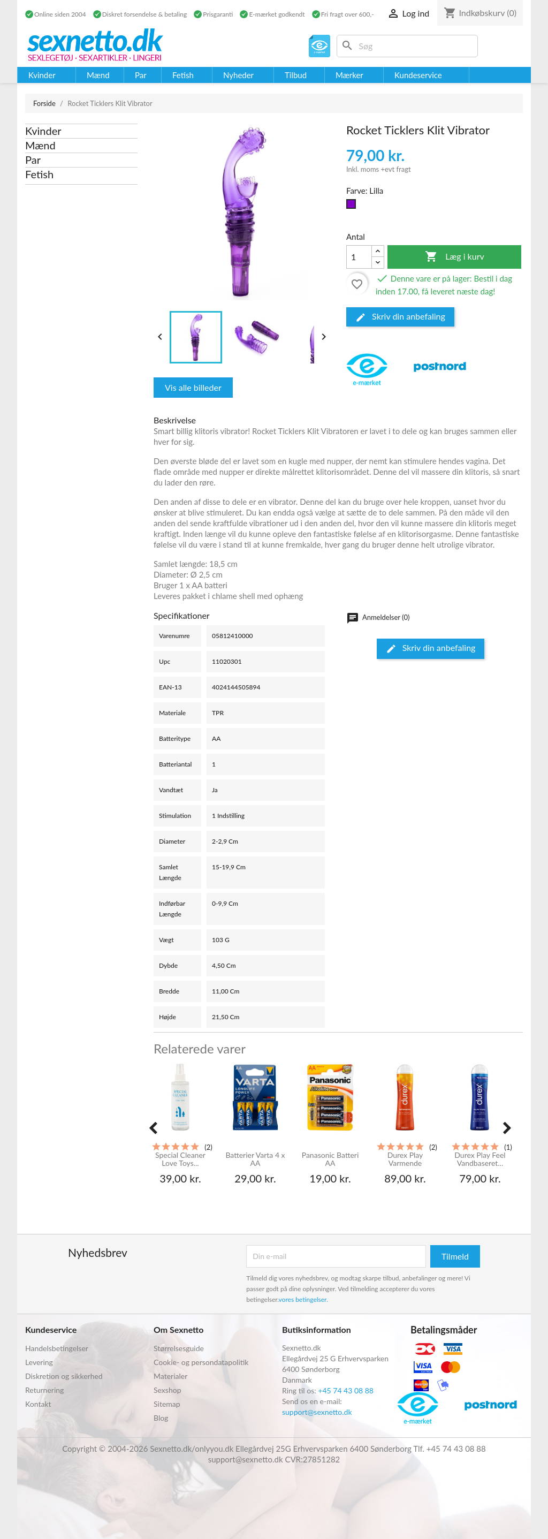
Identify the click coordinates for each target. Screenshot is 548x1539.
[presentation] (153, 1128)
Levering (39, 1362)
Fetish (39, 174)
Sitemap (167, 1403)
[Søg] (407, 46)
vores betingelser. (303, 1299)
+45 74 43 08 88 (346, 1390)
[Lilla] (353, 206)
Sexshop (167, 1389)
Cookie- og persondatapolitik (201, 1362)
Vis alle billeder (193, 387)
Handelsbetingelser (56, 1348)
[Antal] (359, 257)
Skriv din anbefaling (400, 317)
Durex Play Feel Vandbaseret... (479, 1159)
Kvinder (43, 130)
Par (33, 159)
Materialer (170, 1376)
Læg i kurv (454, 257)
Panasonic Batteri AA (330, 1159)
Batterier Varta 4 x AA (255, 1159)
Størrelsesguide (179, 1348)
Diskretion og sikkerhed (64, 1376)
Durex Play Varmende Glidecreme (405, 1160)
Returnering (44, 1389)
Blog (161, 1417)
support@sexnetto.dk (317, 1411)
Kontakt (38, 1403)
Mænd (40, 145)
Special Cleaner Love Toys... (180, 1159)
